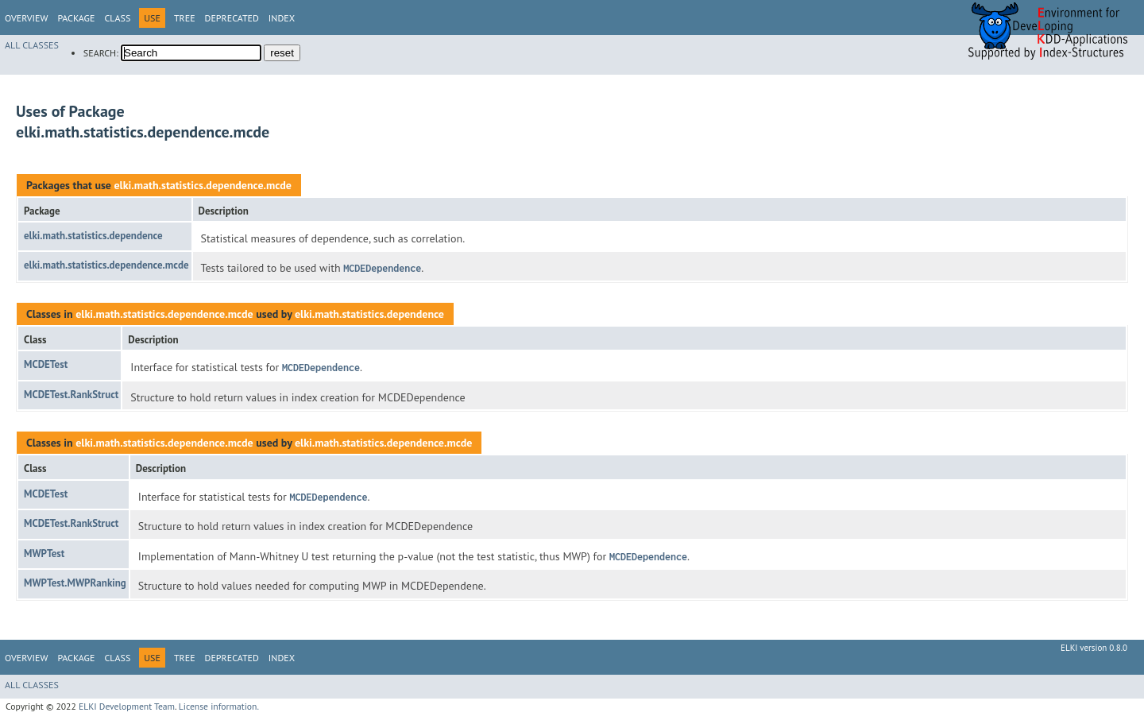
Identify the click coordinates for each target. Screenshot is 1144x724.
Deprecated (232, 18)
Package (76, 18)
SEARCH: (100, 53)
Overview (26, 18)
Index (282, 18)
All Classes (32, 45)
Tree (184, 18)
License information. (219, 706)
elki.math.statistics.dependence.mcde (202, 185)
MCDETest (46, 364)
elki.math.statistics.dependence (93, 235)
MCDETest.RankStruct (71, 394)
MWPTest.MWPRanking (75, 583)
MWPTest (44, 553)
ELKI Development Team (127, 706)
